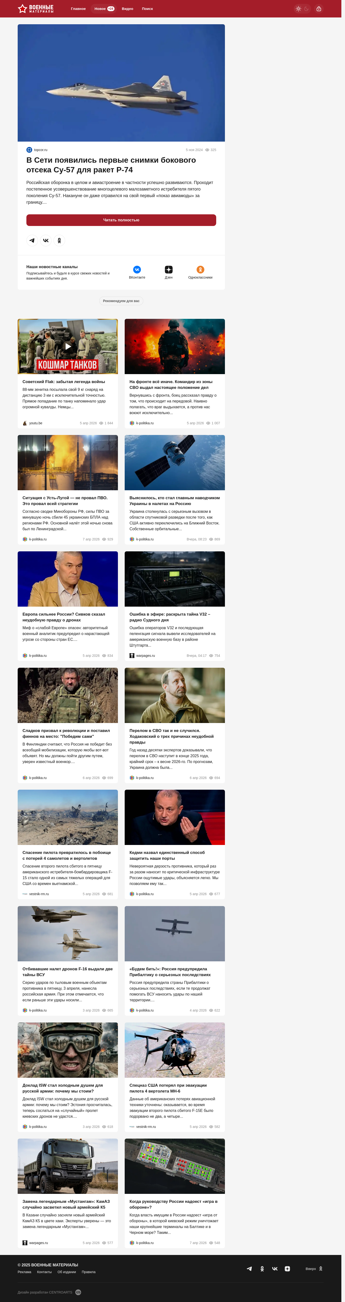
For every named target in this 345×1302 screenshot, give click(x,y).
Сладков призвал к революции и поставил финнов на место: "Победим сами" (66, 733)
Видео (127, 9)
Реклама (24, 1272)
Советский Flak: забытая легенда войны (64, 381)
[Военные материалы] (36, 9)
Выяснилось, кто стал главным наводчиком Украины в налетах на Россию (175, 501)
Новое (104, 8)
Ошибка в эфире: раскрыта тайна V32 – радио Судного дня (170, 617)
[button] (32, 240)
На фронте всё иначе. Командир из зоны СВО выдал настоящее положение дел (171, 384)
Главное (78, 9)
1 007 (213, 422)
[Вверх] (315, 1269)
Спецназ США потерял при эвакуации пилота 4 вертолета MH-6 (168, 1088)
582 (214, 1126)
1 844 (106, 422)
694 (214, 777)
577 (107, 1242)
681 (107, 894)
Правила (89, 1272)
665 (107, 1010)
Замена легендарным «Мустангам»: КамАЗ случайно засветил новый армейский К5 (66, 1204)
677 (214, 894)
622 (214, 1010)
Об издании (67, 1272)
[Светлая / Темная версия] (302, 9)
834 (107, 655)
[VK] (275, 1269)
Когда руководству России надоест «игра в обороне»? (174, 1204)
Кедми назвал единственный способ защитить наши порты (167, 855)
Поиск (147, 9)
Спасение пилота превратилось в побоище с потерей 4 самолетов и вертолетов (67, 855)
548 (214, 1242)
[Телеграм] (249, 1269)
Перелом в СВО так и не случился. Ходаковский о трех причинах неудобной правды (172, 736)
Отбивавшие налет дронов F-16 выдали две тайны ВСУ (68, 972)
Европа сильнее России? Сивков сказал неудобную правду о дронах (64, 617)
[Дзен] (287, 1269)
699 (107, 777)
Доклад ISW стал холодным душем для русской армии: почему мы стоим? (63, 1088)
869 (214, 539)
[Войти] (319, 9)
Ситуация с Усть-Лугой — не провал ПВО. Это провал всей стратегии (65, 501)
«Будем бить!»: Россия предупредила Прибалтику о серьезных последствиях (170, 972)
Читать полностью (121, 220)
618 (107, 1126)
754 (214, 655)
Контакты (44, 1272)
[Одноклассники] (262, 1269)
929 (107, 539)
